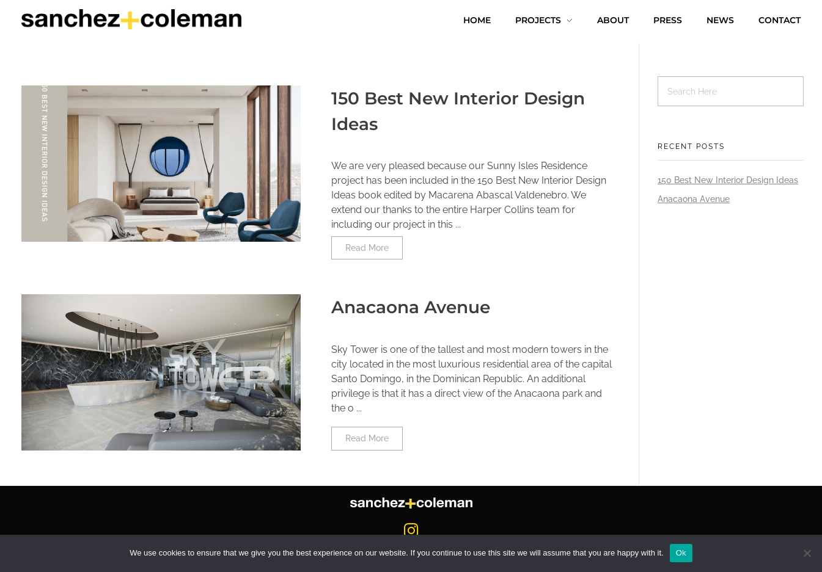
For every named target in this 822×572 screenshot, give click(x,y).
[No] (807, 553)
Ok (681, 552)
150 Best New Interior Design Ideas (728, 180)
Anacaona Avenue (410, 307)
